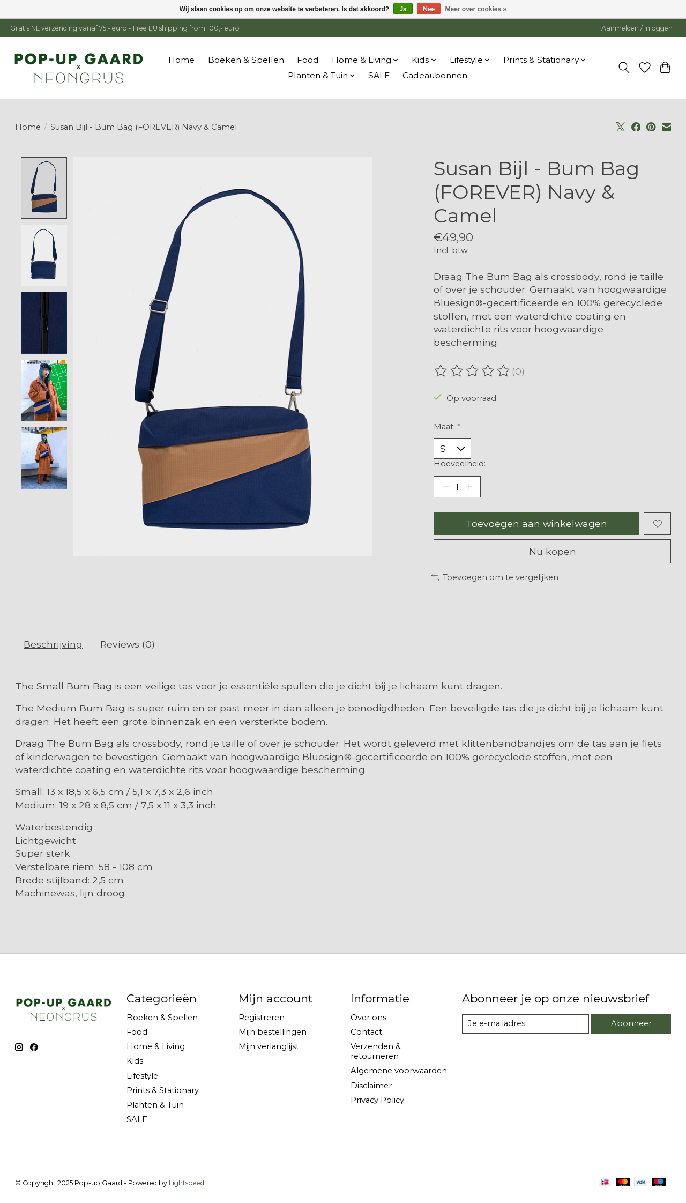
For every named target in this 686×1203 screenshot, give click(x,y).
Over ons (368, 1017)
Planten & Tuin (155, 1105)
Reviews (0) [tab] (127, 644)
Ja (402, 9)
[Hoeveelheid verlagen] (445, 486)
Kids (134, 1061)
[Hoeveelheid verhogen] (468, 486)
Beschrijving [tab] (53, 644)
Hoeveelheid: (460, 464)
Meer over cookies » (476, 9)
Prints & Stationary (162, 1090)
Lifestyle (142, 1076)
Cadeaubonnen (434, 75)
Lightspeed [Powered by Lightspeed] (186, 1183)
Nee (429, 9)
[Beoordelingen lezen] (473, 371)
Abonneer (631, 1024)
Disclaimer (371, 1085)
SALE (379, 75)
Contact (366, 1032)
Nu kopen (552, 552)
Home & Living (155, 1047)
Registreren (261, 1017)
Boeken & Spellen (246, 60)
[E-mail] (525, 1024)
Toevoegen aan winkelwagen (536, 523)
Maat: (447, 427)
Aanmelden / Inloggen (637, 28)
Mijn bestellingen (272, 1032)
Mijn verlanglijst (268, 1047)
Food (308, 60)
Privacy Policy (377, 1100)
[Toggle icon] (623, 67)
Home (181, 60)
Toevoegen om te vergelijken (495, 577)
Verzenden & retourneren (376, 1051)
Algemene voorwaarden (399, 1071)
